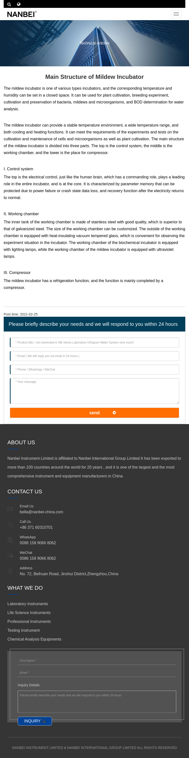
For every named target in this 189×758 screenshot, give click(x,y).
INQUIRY (32, 721)
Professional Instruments (29, 621)
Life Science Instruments (28, 613)
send (94, 412)
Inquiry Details (29, 685)
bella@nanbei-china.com (41, 512)
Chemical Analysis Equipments (34, 639)
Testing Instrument (23, 630)
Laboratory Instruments (27, 604)
